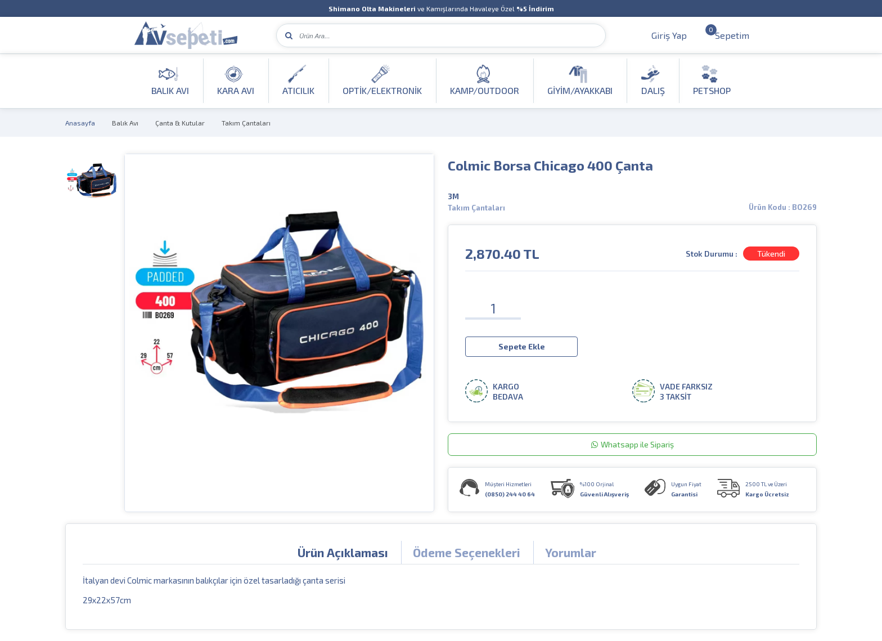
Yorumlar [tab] (570, 552)
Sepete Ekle (521, 346)
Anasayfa (80, 123)
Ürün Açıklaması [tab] (343, 552)
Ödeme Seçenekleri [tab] (466, 552)
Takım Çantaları (246, 123)
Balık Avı (125, 123)
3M (453, 196)
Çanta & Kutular (180, 123)
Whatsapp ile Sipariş (632, 444)
